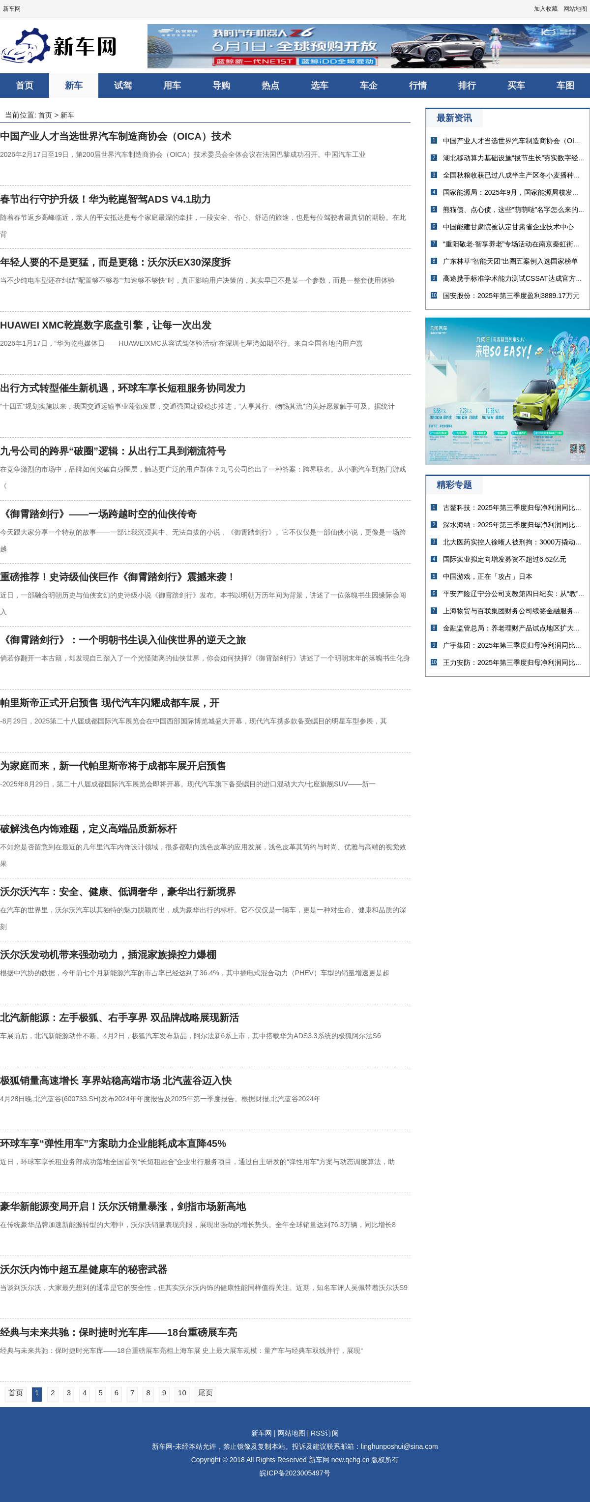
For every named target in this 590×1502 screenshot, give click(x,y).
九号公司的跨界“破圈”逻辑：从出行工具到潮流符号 (113, 451)
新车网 (12, 8)
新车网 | (263, 1433)
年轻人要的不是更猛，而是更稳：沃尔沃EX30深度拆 (115, 262)
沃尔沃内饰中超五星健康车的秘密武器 (83, 1269)
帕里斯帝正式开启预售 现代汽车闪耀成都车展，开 (109, 702)
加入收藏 (546, 8)
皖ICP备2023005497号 (295, 1473)
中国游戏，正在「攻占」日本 (487, 576)
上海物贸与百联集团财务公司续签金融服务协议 (515, 611)
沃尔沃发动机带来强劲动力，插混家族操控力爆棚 (108, 954)
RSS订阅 (325, 1433)
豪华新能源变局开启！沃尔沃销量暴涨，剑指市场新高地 (123, 1206)
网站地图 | (293, 1433)
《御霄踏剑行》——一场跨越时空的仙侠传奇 (98, 514)
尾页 (205, 1392)
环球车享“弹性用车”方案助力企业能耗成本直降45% (113, 1143)
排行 (467, 85)
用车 (172, 85)
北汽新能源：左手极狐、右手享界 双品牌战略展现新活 (119, 1017)
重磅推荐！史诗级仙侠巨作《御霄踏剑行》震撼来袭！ (118, 576)
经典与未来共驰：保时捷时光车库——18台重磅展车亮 (118, 1332)
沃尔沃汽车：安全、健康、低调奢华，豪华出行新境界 (118, 891)
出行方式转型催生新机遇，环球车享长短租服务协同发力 (123, 388)
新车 (74, 85)
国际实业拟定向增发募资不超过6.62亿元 (504, 559)
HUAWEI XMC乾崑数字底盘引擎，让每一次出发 (105, 325)
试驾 (123, 85)
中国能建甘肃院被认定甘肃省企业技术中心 (508, 227)
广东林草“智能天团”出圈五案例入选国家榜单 (510, 261)
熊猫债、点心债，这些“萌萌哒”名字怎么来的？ (514, 209)
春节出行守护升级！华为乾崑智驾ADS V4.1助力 (105, 199)
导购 (221, 85)
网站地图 (575, 8)
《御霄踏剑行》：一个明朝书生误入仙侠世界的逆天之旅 (123, 639)
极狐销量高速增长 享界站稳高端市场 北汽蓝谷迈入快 (116, 1080)
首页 (24, 85)
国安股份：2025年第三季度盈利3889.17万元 (511, 296)
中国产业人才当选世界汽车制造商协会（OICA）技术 (115, 136)
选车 (319, 85)
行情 (418, 85)
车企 (369, 85)
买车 (516, 85)
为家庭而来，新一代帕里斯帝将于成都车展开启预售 (113, 765)
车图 (565, 85)
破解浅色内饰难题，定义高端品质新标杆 (88, 828)
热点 (270, 85)
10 (182, 1392)
